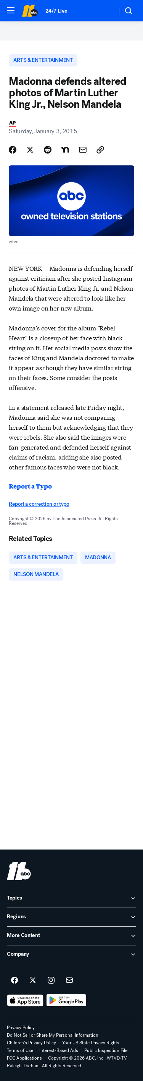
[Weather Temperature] (105, 10)
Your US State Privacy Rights (90, 1043)
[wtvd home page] (19, 871)
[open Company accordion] (71, 955)
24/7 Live (56, 11)
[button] (11, 10)
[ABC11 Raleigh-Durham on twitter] (32, 980)
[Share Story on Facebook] (12, 149)
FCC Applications (24, 1058)
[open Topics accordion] (71, 898)
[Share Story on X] (30, 149)
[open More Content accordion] (71, 936)
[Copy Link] (100, 149)
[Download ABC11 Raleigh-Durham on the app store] (25, 1000)
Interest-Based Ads (58, 1050)
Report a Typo (30, 486)
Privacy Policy (21, 1027)
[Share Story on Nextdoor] (65, 149)
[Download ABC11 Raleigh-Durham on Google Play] (67, 1000)
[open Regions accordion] (71, 917)
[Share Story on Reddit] (47, 149)
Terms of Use (20, 1050)
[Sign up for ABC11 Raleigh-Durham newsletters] (69, 980)
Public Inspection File (105, 1050)
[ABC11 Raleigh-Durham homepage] (30, 11)
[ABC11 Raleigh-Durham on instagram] (51, 980)
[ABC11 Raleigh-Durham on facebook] (14, 980)
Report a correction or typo (39, 504)
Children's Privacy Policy (31, 1043)
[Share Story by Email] (82, 149)
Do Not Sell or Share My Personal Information (52, 1035)
